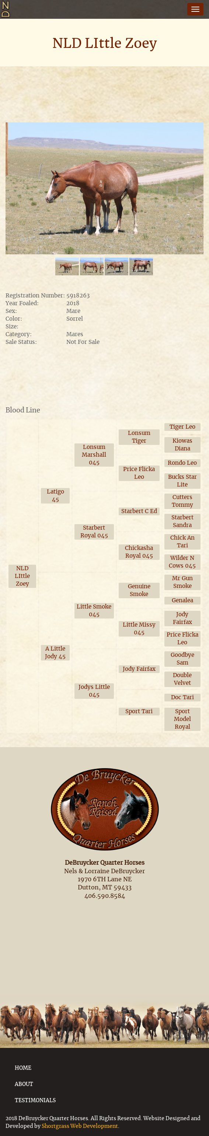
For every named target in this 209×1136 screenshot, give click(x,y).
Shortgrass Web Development (80, 1126)
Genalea (182, 600)
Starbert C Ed (139, 511)
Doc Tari (182, 697)
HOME (23, 1068)
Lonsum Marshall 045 (94, 455)
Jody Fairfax (139, 669)
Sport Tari (139, 711)
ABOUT (24, 1084)
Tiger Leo (182, 427)
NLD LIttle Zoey (22, 576)
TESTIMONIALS (35, 1100)
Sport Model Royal (182, 719)
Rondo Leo (182, 463)
